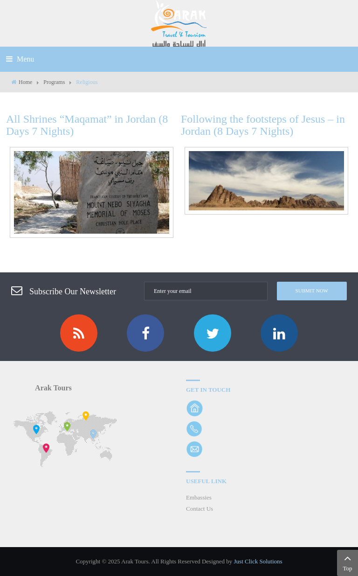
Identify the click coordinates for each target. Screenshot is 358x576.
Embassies (199, 497)
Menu (20, 59)
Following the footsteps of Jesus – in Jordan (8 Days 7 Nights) (263, 125)
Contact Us (199, 508)
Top (347, 562)
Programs (54, 82)
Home (25, 82)
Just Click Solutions (258, 561)
